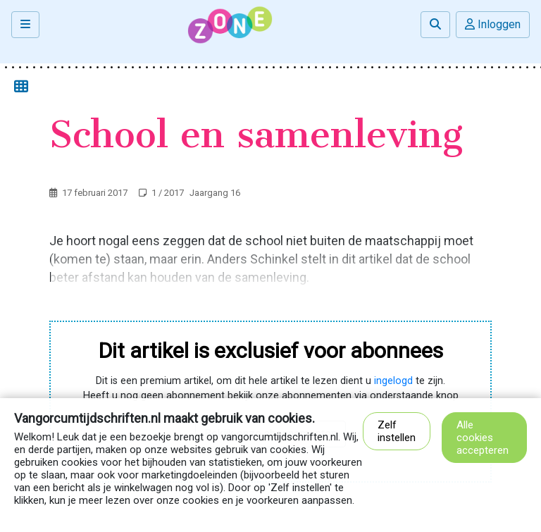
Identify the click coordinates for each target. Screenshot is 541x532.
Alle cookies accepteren (482, 438)
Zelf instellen (397, 431)
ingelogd (393, 381)
